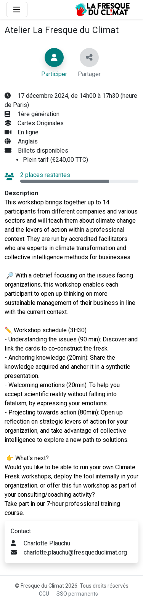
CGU (44, 594)
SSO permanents (77, 594)
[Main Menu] (16, 9)
